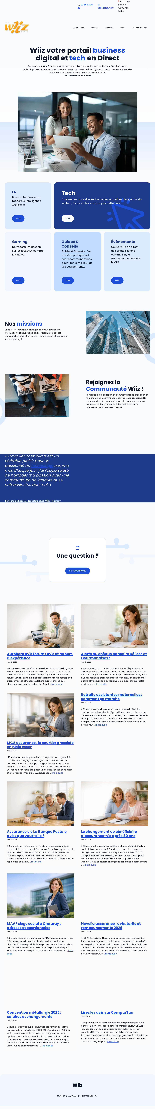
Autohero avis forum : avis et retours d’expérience (40, 656)
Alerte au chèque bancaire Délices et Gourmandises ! (114, 656)
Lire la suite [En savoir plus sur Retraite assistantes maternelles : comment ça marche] (101, 724)
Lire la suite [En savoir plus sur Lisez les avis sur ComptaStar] (113, 1041)
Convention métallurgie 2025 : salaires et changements (34, 1014)
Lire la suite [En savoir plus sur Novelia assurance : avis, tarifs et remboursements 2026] (111, 953)
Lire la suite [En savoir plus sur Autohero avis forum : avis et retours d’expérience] (57, 684)
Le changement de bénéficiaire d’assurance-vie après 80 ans (109, 833)
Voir (67, 218)
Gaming (109, 27)
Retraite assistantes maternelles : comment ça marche (111, 696)
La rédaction (85, 1095)
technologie (42, 465)
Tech (122, 27)
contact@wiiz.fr (106, 7)
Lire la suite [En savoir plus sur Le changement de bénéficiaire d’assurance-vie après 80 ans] (90, 864)
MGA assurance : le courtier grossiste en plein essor (40, 744)
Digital (94, 27)
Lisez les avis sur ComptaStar (107, 1012)
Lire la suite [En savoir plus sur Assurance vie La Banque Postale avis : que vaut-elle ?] (35, 861)
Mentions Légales (66, 1095)
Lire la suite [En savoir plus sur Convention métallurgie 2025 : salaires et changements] (47, 1045)
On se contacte (77, 571)
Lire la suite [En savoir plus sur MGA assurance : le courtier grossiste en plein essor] (57, 772)
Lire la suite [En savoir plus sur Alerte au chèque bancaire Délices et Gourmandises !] (101, 684)
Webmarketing (139, 27)
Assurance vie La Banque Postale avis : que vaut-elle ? (37, 833)
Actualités (78, 27)
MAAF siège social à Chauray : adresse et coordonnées (34, 925)
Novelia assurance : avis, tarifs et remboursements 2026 (111, 925)
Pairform (56, 500)
